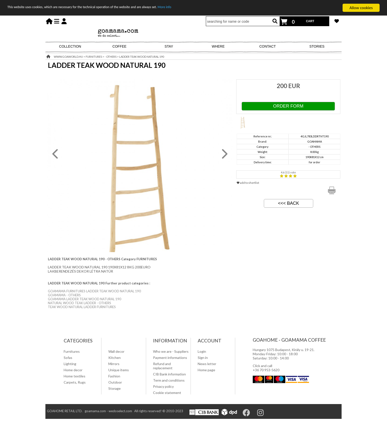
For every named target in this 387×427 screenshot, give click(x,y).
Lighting (70, 364)
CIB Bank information (169, 374)
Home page (206, 370)
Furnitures (72, 351)
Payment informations (170, 357)
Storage (114, 388)
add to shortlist (248, 182)
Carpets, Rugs (75, 382)
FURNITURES (94, 56)
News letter (207, 364)
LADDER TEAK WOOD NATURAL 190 (141, 56)
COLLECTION (70, 46)
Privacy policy (163, 386)
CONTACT (267, 46)
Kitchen (114, 357)
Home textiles (74, 376)
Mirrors (113, 364)
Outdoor (115, 382)
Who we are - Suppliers (171, 351)
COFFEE (120, 46)
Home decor (73, 370)
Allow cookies (361, 7)
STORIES (316, 46)
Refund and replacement (163, 366)
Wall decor (116, 351)
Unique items (118, 370)
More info (201, 8)
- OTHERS (110, 56)
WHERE (218, 46)
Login (202, 351)
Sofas (68, 357)
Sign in (203, 357)
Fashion (114, 376)
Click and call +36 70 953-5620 (266, 368)
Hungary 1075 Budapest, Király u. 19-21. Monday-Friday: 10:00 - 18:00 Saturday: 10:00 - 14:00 (283, 354)
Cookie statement (167, 392)
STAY (169, 46)
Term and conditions (169, 380)
